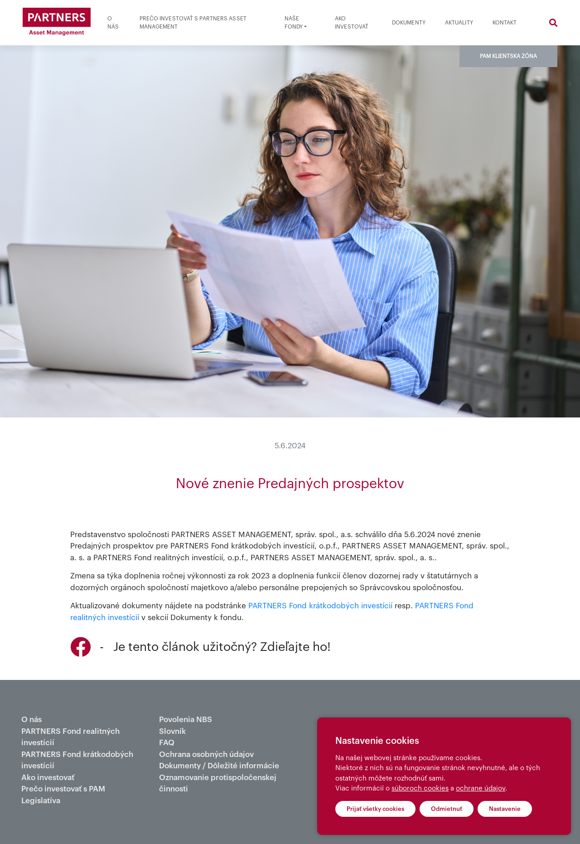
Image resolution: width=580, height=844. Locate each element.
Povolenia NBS (185, 719)
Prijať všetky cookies (375, 809)
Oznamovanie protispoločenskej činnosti (217, 783)
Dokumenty (408, 22)
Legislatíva (40, 801)
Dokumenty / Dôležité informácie (219, 766)
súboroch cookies (420, 788)
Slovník (172, 731)
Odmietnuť (446, 809)
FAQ (166, 743)
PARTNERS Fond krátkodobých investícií (320, 606)
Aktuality (459, 22)
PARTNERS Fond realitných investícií (70, 737)
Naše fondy (294, 22)
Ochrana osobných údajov (206, 754)
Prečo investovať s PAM (63, 789)
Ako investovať (351, 22)
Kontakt (505, 22)
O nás (113, 22)
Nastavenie (505, 809)
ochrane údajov (480, 788)
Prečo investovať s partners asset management (193, 22)
